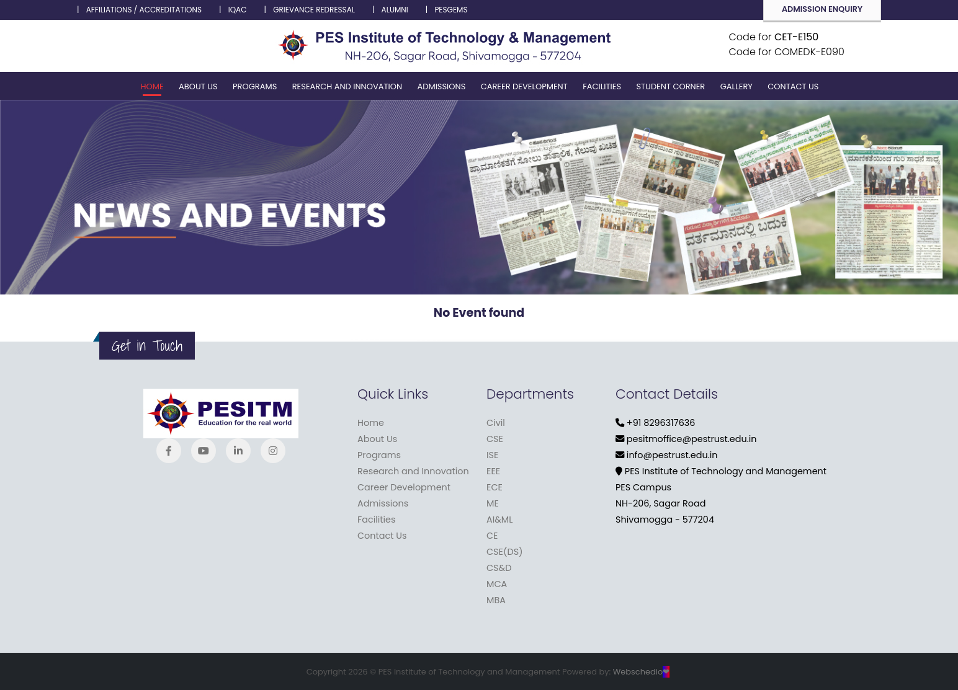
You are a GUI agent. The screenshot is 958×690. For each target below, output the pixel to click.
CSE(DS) (504, 552)
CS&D (498, 568)
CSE (494, 439)
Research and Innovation (347, 86)
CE (492, 535)
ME (492, 503)
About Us (198, 86)
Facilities (602, 86)
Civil (495, 423)
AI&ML (499, 519)
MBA (496, 600)
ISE (492, 455)
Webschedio (641, 672)
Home (152, 86)
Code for (774, 37)
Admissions (441, 86)
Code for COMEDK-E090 (786, 52)
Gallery (736, 86)
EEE (493, 471)
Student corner (670, 86)
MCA (496, 584)
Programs (255, 86)
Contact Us (793, 86)
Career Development (524, 86)
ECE (494, 487)
